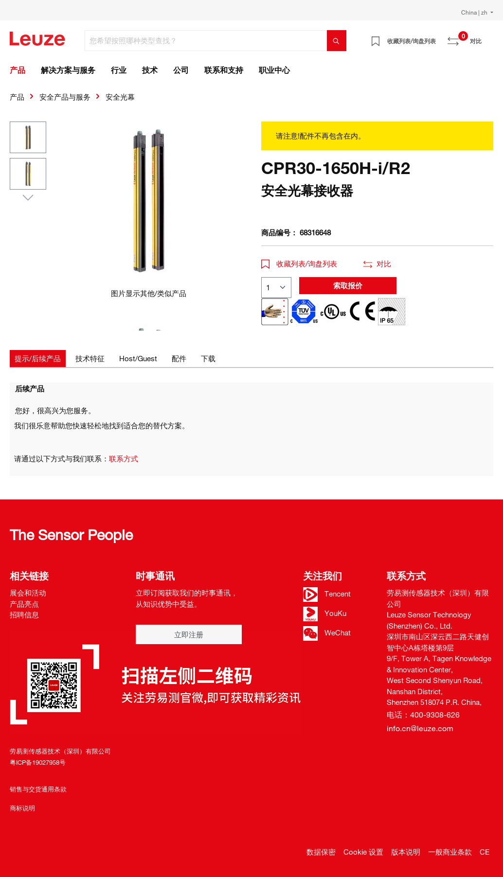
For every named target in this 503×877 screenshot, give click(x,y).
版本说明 (405, 851)
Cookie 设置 (363, 851)
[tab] (38, 358)
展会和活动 (28, 592)
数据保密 (321, 851)
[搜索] (336, 40)
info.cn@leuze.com (420, 728)
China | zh (475, 12)
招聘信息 (24, 614)
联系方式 (123, 458)
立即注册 (188, 634)
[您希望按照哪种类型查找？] (206, 40)
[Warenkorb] (487, 37)
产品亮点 (24, 603)
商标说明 (22, 808)
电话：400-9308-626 (423, 714)
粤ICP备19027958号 (38, 762)
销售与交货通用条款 (38, 789)
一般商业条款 (450, 851)
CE (484, 851)
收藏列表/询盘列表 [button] (299, 263)
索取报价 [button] (347, 285)
